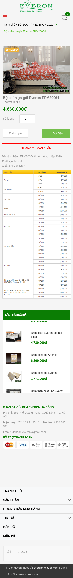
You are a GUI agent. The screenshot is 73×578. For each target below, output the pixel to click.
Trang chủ (9, 24)
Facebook (22, 552)
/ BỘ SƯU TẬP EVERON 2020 (34, 24)
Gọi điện (56, 133)
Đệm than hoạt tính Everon (47, 392)
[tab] (36, 148)
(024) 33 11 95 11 (29, 422)
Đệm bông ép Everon (44, 374)
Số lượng (8, 118)
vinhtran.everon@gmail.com (29, 432)
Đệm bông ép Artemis (44, 356)
